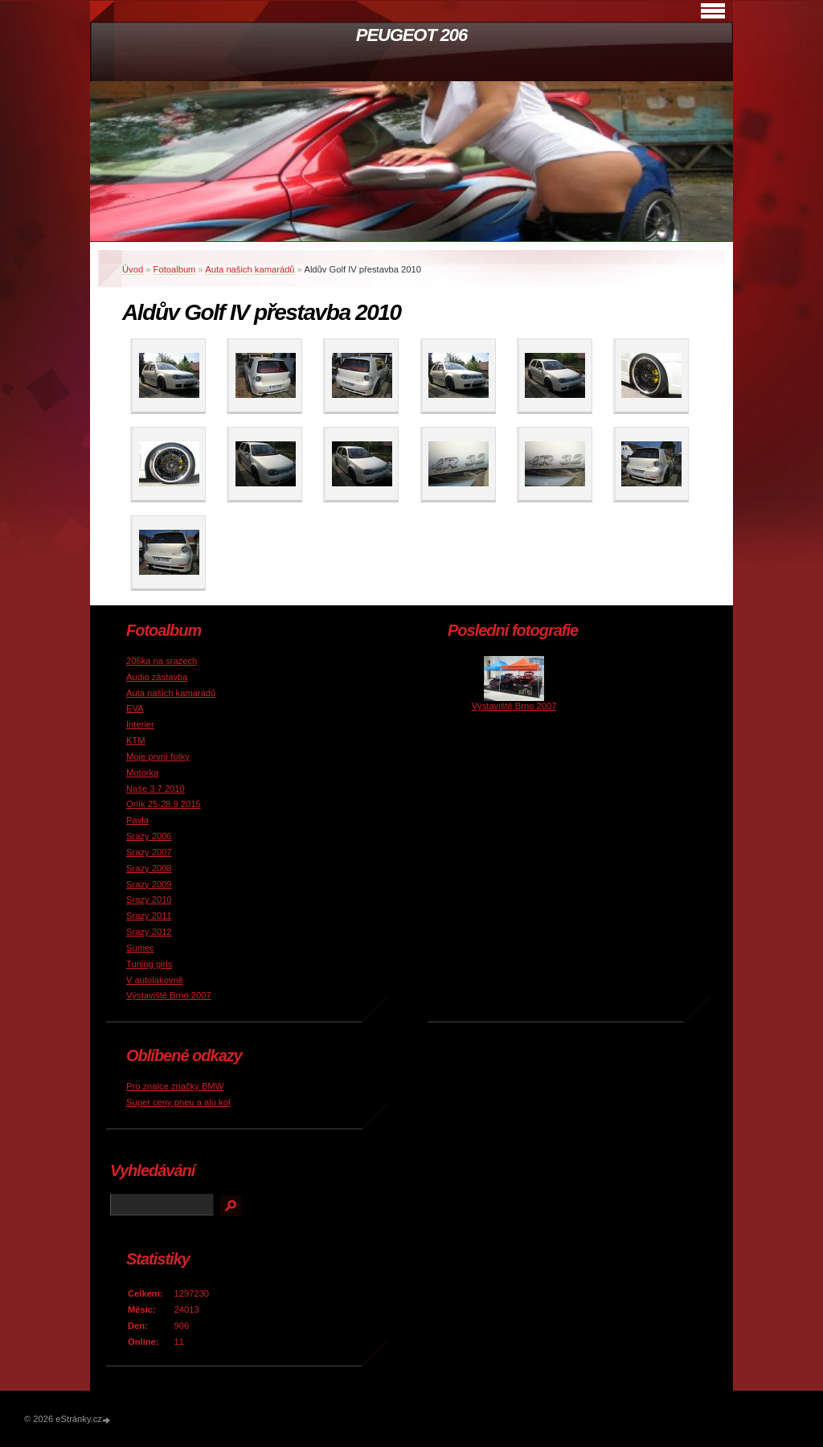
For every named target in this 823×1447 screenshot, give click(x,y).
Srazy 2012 (149, 932)
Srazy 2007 (149, 852)
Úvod (132, 269)
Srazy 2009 (149, 884)
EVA (135, 708)
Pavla (137, 820)
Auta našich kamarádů (249, 269)
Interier (140, 724)
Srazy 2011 (149, 915)
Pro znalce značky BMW (174, 1086)
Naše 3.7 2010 (155, 788)
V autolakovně (154, 980)
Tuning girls (149, 964)
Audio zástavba (157, 677)
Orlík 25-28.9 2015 (163, 804)
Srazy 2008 (149, 868)
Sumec (140, 948)
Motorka (142, 772)
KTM (135, 740)
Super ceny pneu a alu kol (178, 1102)
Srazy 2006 (149, 836)
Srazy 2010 (149, 899)
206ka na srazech (161, 661)
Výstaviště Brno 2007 (168, 995)
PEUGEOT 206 (411, 35)
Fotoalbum (175, 269)
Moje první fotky (158, 756)
